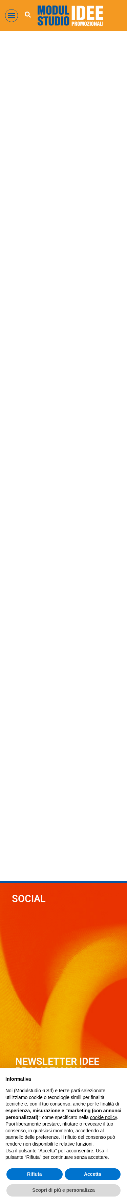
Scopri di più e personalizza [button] (63, 1190)
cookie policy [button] (103, 1117)
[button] (11, 15)
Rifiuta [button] (34, 1174)
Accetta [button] (92, 1174)
